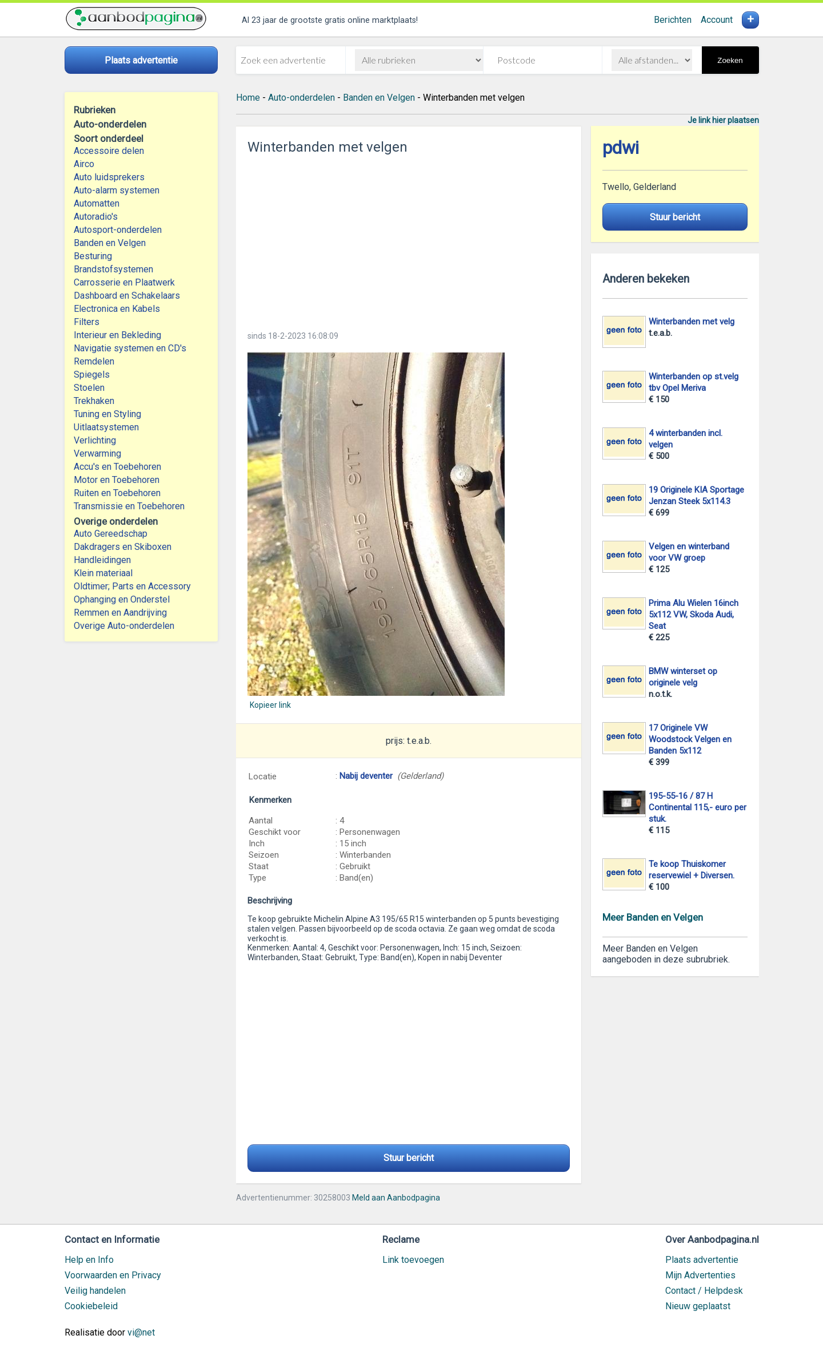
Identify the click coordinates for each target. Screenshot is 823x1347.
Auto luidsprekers (109, 177)
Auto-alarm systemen (116, 190)
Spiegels (92, 374)
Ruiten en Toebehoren (117, 493)
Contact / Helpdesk (704, 1290)
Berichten (673, 19)
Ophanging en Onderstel (122, 599)
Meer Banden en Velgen (652, 917)
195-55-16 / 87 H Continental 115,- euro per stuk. (697, 807)
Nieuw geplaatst (697, 1306)
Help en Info (89, 1259)
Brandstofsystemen (113, 269)
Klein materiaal (103, 573)
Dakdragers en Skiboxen (122, 546)
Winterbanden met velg (691, 321)
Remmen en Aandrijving (120, 612)
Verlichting (95, 440)
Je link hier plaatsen (723, 120)
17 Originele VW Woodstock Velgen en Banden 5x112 (690, 739)
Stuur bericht (408, 1157)
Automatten (96, 203)
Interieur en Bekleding (117, 335)
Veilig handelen (95, 1290)
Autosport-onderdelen (118, 229)
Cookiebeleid (91, 1306)
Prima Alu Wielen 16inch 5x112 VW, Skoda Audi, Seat (693, 614)
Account (717, 19)
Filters (86, 321)
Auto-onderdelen (301, 97)
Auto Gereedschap (110, 533)
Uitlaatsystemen (106, 427)
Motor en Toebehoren (116, 479)
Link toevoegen (413, 1259)
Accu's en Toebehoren (117, 466)
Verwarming (97, 453)
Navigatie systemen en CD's (130, 348)
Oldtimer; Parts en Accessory (132, 586)
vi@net (141, 1332)
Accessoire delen (109, 150)
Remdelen (94, 361)
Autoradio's (96, 216)
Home (248, 97)
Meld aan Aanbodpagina (396, 1197)
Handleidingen (102, 559)
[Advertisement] (408, 239)
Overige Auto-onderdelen (124, 625)
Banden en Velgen (110, 242)
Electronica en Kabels (117, 308)
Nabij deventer (366, 776)
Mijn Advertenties (700, 1275)
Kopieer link (270, 705)
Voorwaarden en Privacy (113, 1275)
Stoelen (89, 387)
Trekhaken (94, 400)
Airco (84, 164)
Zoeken (729, 60)
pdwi (620, 148)
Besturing (93, 256)
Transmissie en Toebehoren (129, 506)
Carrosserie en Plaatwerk (124, 282)
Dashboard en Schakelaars (127, 295)
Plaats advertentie (701, 1259)
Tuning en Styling (107, 414)
